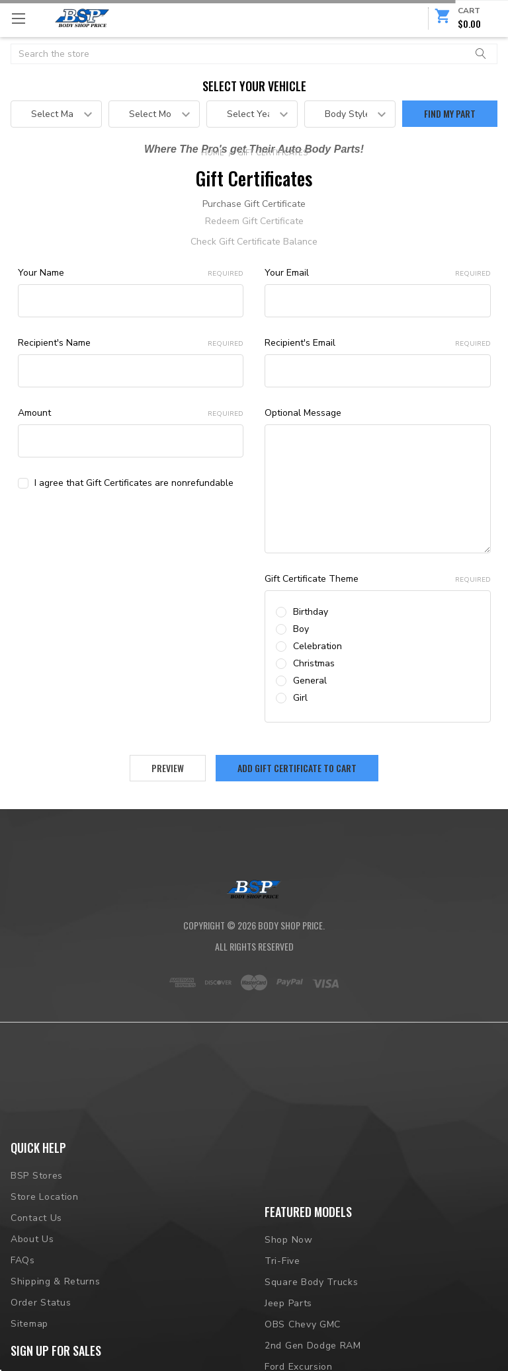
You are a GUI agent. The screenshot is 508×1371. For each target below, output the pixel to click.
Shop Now (289, 1241)
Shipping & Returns (56, 1337)
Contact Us (36, 1274)
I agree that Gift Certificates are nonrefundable (133, 483)
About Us (32, 1294)
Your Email (378, 272)
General (310, 680)
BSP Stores (37, 1232)
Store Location (45, 1253)
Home (212, 153)
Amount (131, 413)
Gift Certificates (272, 153)
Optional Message (303, 413)
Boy (301, 629)
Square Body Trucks (312, 1284)
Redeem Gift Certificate (254, 221)
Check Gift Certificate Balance (254, 241)
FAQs (23, 1316)
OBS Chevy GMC (303, 1326)
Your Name (131, 272)
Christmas (314, 663)
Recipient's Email (378, 342)
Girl (300, 697)
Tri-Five (282, 1263)
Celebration (317, 646)
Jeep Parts (288, 1305)
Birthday (310, 612)
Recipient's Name (131, 342)
